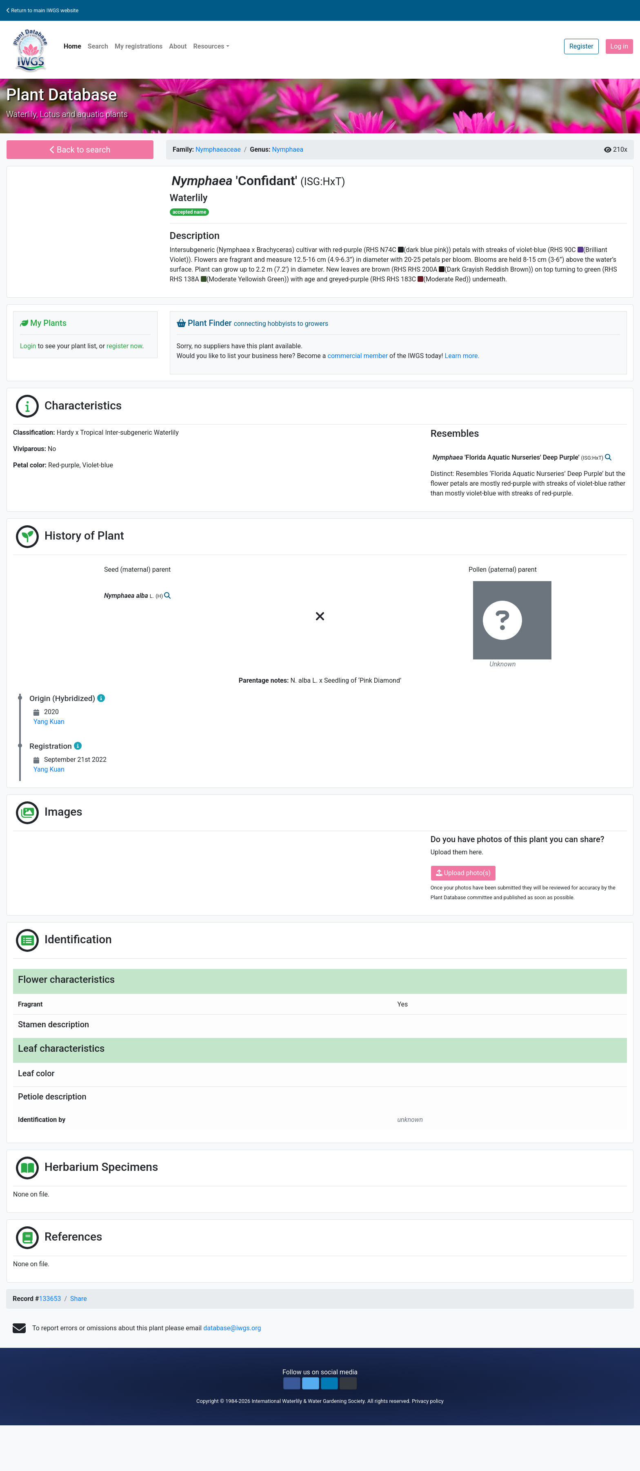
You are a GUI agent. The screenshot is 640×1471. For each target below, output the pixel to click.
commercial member (358, 356)
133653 (50, 1299)
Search (98, 46)
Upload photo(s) (463, 873)
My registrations (138, 46)
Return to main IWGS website (42, 10)
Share (78, 1299)
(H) (160, 596)
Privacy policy (428, 1401)
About (178, 46)
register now (124, 346)
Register (581, 46)
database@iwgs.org (232, 1328)
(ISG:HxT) (322, 181)
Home (72, 46)
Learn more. (462, 356)
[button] (291, 1383)
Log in (619, 46)
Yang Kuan (48, 722)
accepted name (189, 212)
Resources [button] (208, 46)
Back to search (80, 150)
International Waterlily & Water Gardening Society (307, 1401)
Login (28, 346)
